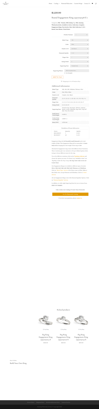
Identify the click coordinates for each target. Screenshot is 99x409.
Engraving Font (64, 65)
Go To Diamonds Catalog (70, 194)
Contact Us (87, 3)
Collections (75, 25)
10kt (77, 22)
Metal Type (65, 40)
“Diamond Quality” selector (60, 180)
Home (50, 3)
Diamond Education (66, 3)
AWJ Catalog (69, 22)
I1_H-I (83, 27)
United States (66, 29)
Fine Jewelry (65, 27)
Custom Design (78, 3)
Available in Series (67, 25)
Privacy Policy (30, 402)
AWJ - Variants (61, 22)
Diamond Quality (64, 53)
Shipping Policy (40, 402)
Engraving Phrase (58, 70)
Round (53, 29)
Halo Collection (77, 27)
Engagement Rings (57, 27)
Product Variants (68, 34)
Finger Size (65, 57)
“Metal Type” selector (62, 170)
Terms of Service (66, 402)
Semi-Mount (59, 29)
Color (67, 44)
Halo (70, 27)
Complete (81, 25)
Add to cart (57, 77)
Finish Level (65, 48)
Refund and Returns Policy (53, 402)
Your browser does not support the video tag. (28, 21)
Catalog (56, 3)
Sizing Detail (65, 61)
